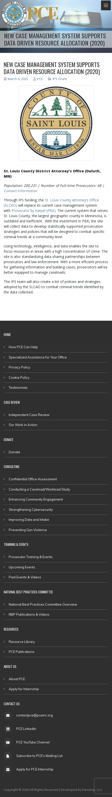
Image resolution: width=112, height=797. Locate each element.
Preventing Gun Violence (28, 530)
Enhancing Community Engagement (36, 499)
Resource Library (22, 642)
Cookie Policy (19, 377)
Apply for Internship (24, 689)
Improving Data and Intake (29, 520)
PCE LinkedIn (26, 729)
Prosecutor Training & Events (31, 557)
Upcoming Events (22, 567)
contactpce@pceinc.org (34, 715)
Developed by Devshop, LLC (81, 789)
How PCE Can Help (23, 347)
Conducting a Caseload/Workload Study (39, 489)
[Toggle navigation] (106, 5)
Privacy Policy (19, 367)
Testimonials (18, 387)
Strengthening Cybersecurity (31, 510)
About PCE (17, 679)
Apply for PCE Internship (34, 769)
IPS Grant (60, 79)
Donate (14, 452)
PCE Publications (21, 652)
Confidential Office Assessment (33, 479)
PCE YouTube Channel (33, 742)
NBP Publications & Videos (29, 614)
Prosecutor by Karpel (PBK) (33, 210)
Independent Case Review (29, 415)
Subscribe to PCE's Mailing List (39, 756)
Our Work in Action (23, 425)
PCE (38, 79)
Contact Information (20, 190)
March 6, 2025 (16, 79)
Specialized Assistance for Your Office (38, 357)
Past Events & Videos (25, 577)
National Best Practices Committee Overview (43, 604)
